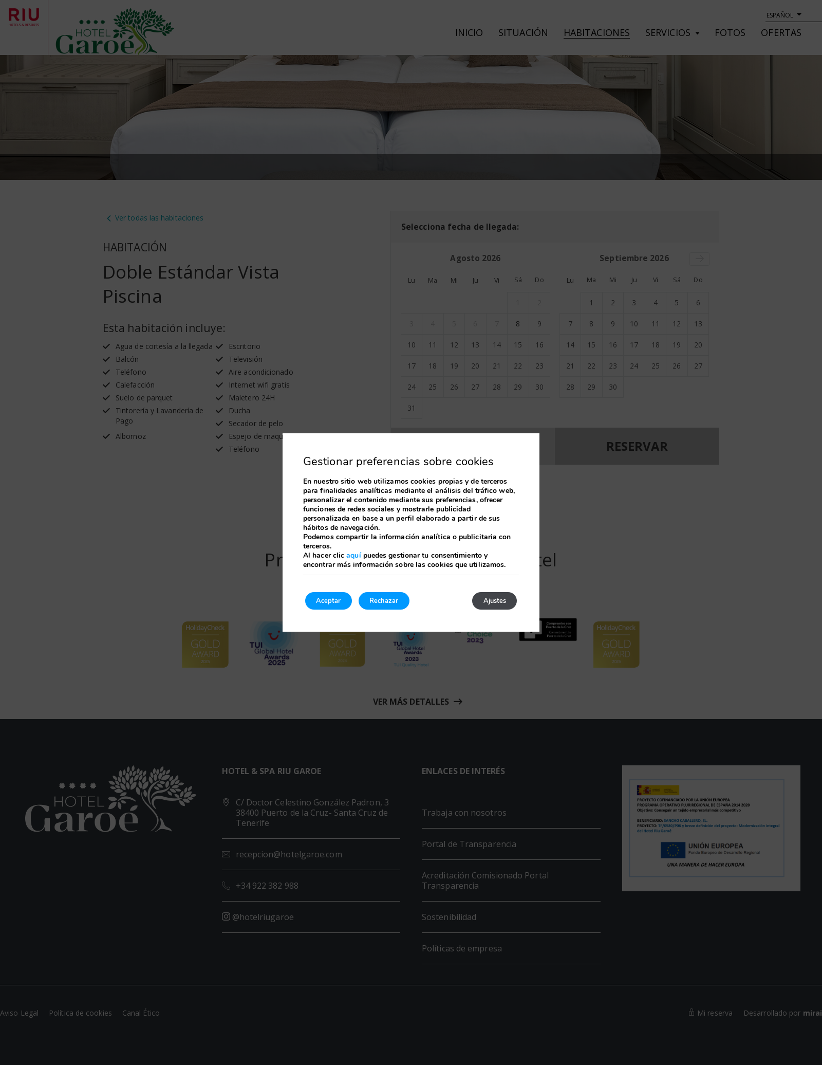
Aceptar (333, 600)
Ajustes (489, 600)
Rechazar (399, 600)
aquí (353, 554)
